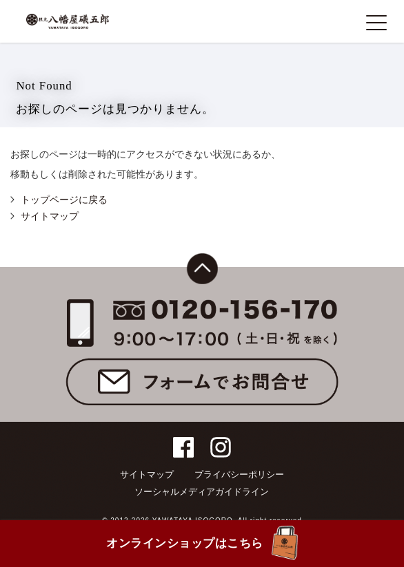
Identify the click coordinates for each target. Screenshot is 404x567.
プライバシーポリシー (239, 474)
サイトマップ (50, 216)
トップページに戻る (64, 200)
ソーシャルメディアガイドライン (201, 491)
